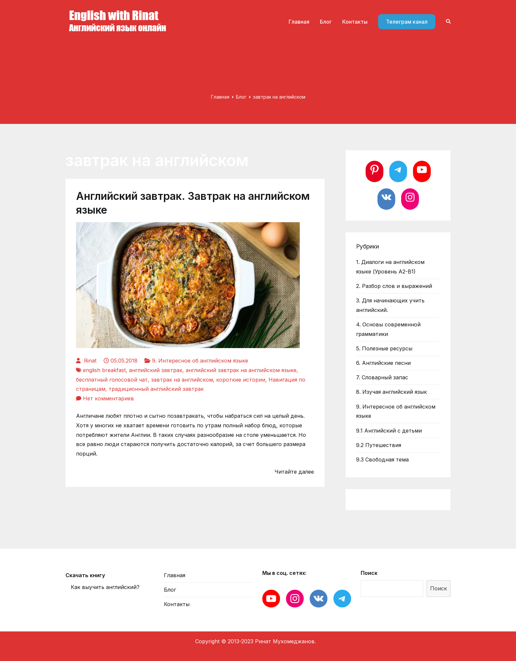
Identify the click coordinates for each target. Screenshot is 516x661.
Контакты (355, 21)
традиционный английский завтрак (156, 389)
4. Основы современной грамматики (388, 329)
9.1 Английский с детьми (389, 430)
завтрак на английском (182, 379)
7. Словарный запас (382, 377)
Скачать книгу (85, 575)
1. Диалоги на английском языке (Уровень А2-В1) (390, 267)
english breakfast (104, 370)
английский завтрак (155, 370)
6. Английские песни (383, 363)
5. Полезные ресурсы (384, 348)
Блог (326, 21)
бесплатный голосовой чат (112, 379)
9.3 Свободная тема (382, 459)
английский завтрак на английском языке (241, 370)
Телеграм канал (406, 21)
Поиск (369, 573)
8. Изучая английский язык (391, 392)
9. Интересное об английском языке (200, 360)
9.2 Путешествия (378, 445)
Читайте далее (294, 471)
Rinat (90, 360)
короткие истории (240, 379)
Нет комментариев (108, 398)
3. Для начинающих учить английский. (390, 305)
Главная (299, 21)
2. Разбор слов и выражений (394, 286)
